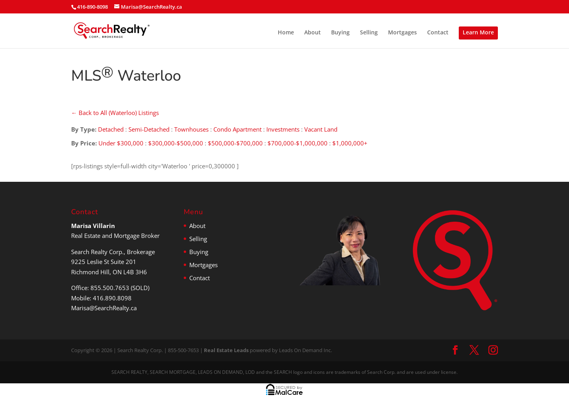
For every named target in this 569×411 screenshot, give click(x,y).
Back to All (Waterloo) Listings (115, 113)
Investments (283, 129)
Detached (111, 129)
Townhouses (191, 129)
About (312, 33)
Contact (437, 33)
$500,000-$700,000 (235, 143)
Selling (369, 33)
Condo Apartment (237, 129)
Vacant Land (320, 129)
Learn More (478, 32)
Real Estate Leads (226, 350)
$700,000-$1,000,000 (298, 143)
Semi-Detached (149, 129)
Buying (340, 33)
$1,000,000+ (349, 143)
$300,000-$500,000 (175, 143)
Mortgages (402, 33)
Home (286, 33)
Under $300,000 (120, 143)
